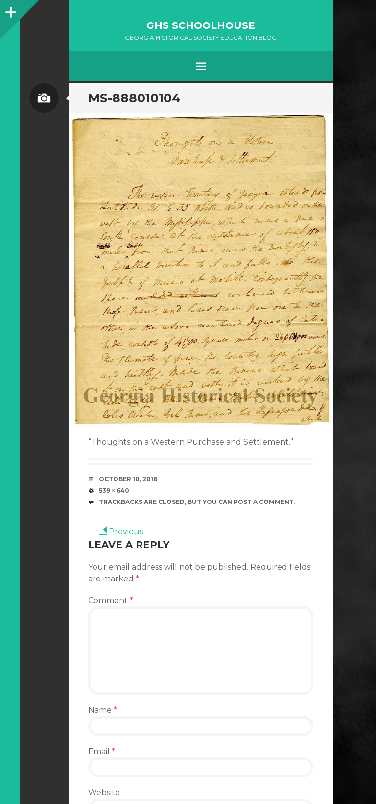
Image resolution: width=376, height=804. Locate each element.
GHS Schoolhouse (200, 25)
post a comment (264, 501)
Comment (110, 600)
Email (101, 751)
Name (102, 710)
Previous (121, 531)
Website (104, 792)
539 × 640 (114, 490)
